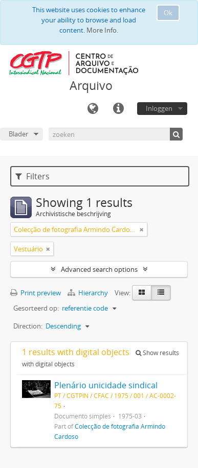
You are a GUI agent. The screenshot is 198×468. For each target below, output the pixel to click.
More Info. (102, 30)
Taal (92, 109)
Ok (168, 12)
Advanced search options (99, 269)
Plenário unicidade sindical (106, 385)
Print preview (35, 292)
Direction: (27, 326)
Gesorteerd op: (36, 308)
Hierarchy (88, 292)
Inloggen (159, 108)
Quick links (118, 109)
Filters (32, 176)
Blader (18, 133)
